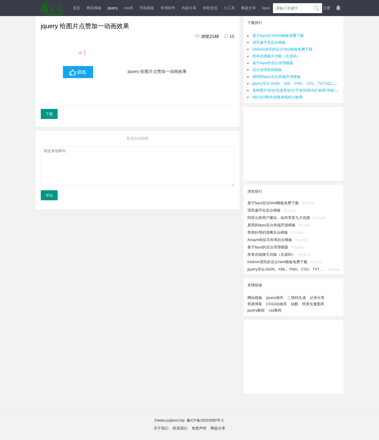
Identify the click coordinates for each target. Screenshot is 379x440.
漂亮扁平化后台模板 (269, 42)
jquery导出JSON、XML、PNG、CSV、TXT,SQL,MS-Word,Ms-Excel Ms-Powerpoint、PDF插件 (286, 269)
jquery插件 (274, 298)
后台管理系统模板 (267, 70)
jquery (113, 8)
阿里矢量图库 (313, 304)
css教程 (275, 310)
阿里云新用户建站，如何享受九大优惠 (278, 218)
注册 (326, 8)
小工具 (229, 8)
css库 (128, 8)
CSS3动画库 (276, 304)
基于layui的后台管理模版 (272, 63)
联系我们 (180, 428)
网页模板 (94, 8)
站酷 (294, 304)
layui (266, 8)
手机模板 (146, 8)
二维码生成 (296, 298)
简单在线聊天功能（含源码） (276, 56)
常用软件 (168, 8)
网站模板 (254, 298)
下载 (49, 114)
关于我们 (161, 428)
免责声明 (199, 428)
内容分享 (189, 8)
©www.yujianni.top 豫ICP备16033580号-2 (189, 420)
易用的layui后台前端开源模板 (276, 76)
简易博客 (254, 304)
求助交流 (210, 8)
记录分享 (317, 298)
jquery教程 (256, 310)
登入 (314, 8)
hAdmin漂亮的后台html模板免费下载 (282, 49)
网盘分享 (248, 8)
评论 (49, 195)
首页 (76, 8)
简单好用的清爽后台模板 (267, 232)
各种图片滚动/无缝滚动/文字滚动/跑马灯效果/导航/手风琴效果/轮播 (307, 90)
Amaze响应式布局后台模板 (269, 240)
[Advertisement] (293, 144)
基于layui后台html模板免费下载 (278, 35)
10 (227, 36)
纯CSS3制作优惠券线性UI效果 (277, 97)
